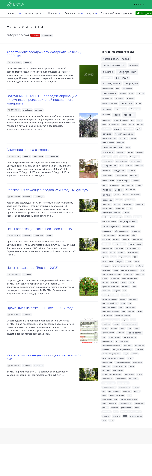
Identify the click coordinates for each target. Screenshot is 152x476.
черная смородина (124, 134)
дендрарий (119, 170)
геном (128, 147)
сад (121, 166)
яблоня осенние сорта (131, 195)
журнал (136, 387)
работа (136, 391)
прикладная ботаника (111, 311)
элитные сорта (121, 175)
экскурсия (106, 171)
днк (130, 303)
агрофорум (114, 185)
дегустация (107, 204)
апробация (27, 110)
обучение (125, 295)
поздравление (109, 165)
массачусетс (107, 98)
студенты (140, 93)
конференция (127, 72)
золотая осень (127, 185)
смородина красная (112, 147)
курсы (131, 124)
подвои (139, 185)
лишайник (125, 287)
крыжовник (108, 152)
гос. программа (122, 341)
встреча (119, 200)
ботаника (106, 266)
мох (134, 287)
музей (140, 311)
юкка (116, 412)
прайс (49, 235)
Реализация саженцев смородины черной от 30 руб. (44, 357)
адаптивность (123, 383)
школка (105, 282)
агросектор (133, 379)
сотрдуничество (109, 383)
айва (134, 235)
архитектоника (124, 387)
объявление (139, 346)
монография (129, 374)
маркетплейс (121, 379)
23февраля (140, 204)
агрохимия (107, 412)
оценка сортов (134, 333)
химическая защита (116, 395)
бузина (131, 366)
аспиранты (107, 129)
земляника (109, 93)
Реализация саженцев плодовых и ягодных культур (47, 190)
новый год (106, 324)
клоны (113, 257)
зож (104, 337)
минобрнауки (118, 370)
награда (135, 354)
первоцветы (107, 231)
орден (126, 354)
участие (124, 157)
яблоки (133, 138)
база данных (134, 157)
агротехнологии (136, 416)
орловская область (110, 103)
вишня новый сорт (109, 138)
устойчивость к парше (116, 58)
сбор (104, 395)
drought (116, 324)
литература (136, 231)
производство (108, 341)
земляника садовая (122, 316)
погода (128, 261)
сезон (132, 282)
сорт (104, 124)
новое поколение (109, 387)
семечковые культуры (129, 399)
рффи (135, 257)
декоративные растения (112, 274)
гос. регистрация (119, 366)
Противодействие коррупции (116, 13)
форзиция (106, 239)
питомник (106, 370)
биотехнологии (108, 181)
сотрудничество (119, 244)
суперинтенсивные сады (112, 346)
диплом (117, 204)
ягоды (129, 208)
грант (131, 93)
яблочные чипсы (130, 337)
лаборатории (107, 362)
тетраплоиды (107, 175)
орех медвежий (108, 333)
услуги (138, 103)
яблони (118, 190)
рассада (123, 93)
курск (123, 303)
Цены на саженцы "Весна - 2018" (33, 268)
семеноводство (125, 404)
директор (137, 217)
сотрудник (140, 274)
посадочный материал (111, 320)
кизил (137, 328)
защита (129, 166)
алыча (112, 253)
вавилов (131, 311)
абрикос (121, 253)
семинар (107, 134)
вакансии (116, 416)
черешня (114, 408)
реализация (38, 156)
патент (130, 358)
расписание (129, 200)
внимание (139, 350)
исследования (111, 83)
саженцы (35, 35)
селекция (126, 103)
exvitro (105, 278)
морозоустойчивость (110, 295)
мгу (132, 120)
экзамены (106, 244)
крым (124, 124)
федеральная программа (112, 374)
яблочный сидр (114, 337)
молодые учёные (111, 226)
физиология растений (129, 270)
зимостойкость (113, 65)
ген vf (133, 320)
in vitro (132, 170)
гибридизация (135, 109)
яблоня (129, 114)
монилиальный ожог (129, 278)
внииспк (108, 72)
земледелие (127, 204)
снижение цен (52, 156)
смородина (38, 366)
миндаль (126, 239)
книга (137, 261)
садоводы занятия (109, 221)
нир (124, 291)
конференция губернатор (112, 217)
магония (116, 239)
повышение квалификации (131, 412)
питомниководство (110, 299)
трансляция (130, 190)
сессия (140, 124)
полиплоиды (114, 124)
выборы (128, 217)
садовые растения (109, 404)
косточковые (135, 244)
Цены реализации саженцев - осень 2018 (39, 229)
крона (105, 185)
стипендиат (128, 274)
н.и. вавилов (107, 316)
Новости (52, 13)
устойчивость (126, 408)
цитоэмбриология (132, 248)
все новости (47, 35)
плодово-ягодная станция (122, 350)
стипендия (120, 208)
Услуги (90, 13)
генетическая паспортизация (113, 358)
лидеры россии (114, 391)
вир (123, 311)
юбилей (114, 328)
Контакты (139, 4)
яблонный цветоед (121, 120)
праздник (120, 143)
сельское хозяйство (110, 303)
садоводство (107, 78)
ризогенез (123, 138)
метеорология (108, 261)
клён (129, 328)
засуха (105, 328)
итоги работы (107, 379)
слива (105, 253)
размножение (133, 253)
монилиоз (106, 115)
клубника (139, 266)
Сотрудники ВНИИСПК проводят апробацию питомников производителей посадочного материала (42, 99)
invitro (139, 120)
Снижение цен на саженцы (28, 150)
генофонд (119, 248)
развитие (130, 98)
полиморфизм (108, 88)
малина (134, 175)
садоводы (107, 200)
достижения (127, 88)
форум (117, 129)
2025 (104, 420)
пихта (137, 408)
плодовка (106, 350)
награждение (107, 208)
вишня (117, 115)
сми (117, 88)
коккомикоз (137, 362)
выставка (120, 152)
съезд (115, 270)
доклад (130, 152)
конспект (114, 282)
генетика (107, 190)
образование (107, 248)
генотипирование (109, 307)
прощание (106, 270)
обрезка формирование (111, 213)
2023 (125, 416)
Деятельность (72, 13)
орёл (121, 307)
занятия (106, 195)
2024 (111, 420)
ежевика (107, 109)
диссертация (122, 78)
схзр (129, 395)
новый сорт (122, 180)
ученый (105, 408)
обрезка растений (121, 231)
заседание (119, 98)
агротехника (139, 404)
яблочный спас (108, 143)
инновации (133, 299)
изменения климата (130, 324)
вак (104, 391)
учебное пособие (109, 235)
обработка (139, 166)
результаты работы (123, 362)
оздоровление (124, 257)
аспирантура (137, 239)
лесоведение (124, 235)
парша (125, 320)
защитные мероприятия (111, 354)
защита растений (128, 221)
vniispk (139, 374)
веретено (135, 181)
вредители (106, 120)
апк (116, 157)
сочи (142, 270)
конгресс (116, 291)
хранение (127, 346)
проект (105, 257)
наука (119, 261)
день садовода (121, 161)
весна (122, 328)
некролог (106, 416)
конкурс (139, 152)
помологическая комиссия (123, 266)
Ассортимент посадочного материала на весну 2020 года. (44, 54)
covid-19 (121, 333)
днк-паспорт (130, 307)
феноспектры (108, 161)
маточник (106, 291)
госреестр (127, 391)
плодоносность (120, 109)
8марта (126, 213)
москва (122, 299)
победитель (107, 157)
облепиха (106, 366)
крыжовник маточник (111, 287)
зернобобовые (128, 226)
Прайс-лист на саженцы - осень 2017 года (40, 308)
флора (124, 282)
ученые (117, 195)
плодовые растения (110, 399)
